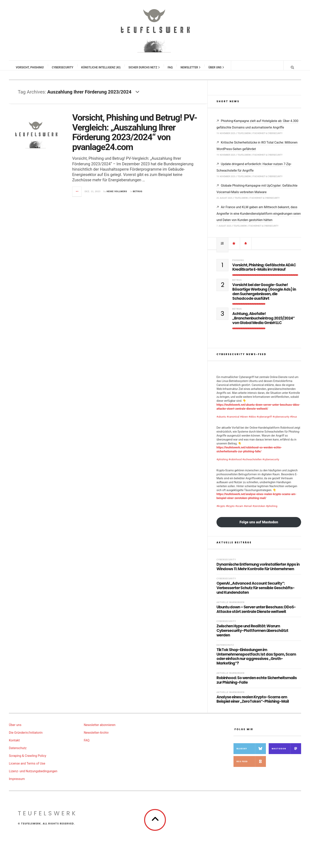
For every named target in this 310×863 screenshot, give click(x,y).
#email (248, 510)
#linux (293, 420)
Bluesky (251, 752)
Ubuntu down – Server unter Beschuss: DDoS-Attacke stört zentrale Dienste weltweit (256, 613)
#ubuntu (221, 420)
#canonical (233, 420)
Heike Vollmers (117, 195)
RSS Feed (251, 765)
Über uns (216, 67)
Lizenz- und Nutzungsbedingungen (33, 775)
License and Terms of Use (27, 767)
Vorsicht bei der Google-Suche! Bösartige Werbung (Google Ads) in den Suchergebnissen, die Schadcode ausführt (264, 296)
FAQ (170, 67)
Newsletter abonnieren (99, 729)
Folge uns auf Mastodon (258, 526)
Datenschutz (225, 649)
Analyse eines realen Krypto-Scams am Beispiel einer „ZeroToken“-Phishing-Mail (252, 703)
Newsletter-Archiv (96, 736)
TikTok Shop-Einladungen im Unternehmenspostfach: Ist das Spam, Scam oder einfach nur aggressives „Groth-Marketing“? (256, 661)
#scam (239, 510)
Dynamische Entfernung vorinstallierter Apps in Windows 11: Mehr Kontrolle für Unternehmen (258, 570)
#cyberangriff (264, 420)
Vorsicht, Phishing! (30, 67)
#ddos (252, 420)
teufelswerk (48, 817)
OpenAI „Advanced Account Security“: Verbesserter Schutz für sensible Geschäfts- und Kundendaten (255, 592)
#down (244, 420)
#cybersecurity (281, 420)
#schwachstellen (252, 463)
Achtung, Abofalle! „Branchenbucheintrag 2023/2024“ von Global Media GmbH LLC (263, 322)
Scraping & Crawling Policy (27, 760)
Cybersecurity (63, 67)
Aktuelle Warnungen (230, 606)
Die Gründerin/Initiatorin (26, 736)
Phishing (238, 264)
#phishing (222, 463)
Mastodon (286, 752)
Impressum (17, 783)
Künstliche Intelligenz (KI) (101, 67)
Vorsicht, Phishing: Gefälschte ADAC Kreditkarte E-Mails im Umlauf (264, 271)
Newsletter (191, 67)
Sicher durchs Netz (144, 67)
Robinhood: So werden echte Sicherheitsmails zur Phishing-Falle (256, 684)
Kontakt (14, 744)
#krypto (220, 510)
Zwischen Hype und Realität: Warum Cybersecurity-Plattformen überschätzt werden (252, 634)
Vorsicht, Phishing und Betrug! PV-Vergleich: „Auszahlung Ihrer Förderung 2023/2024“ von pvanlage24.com (134, 136)
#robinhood (235, 463)
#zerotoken (258, 510)
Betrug (137, 195)
